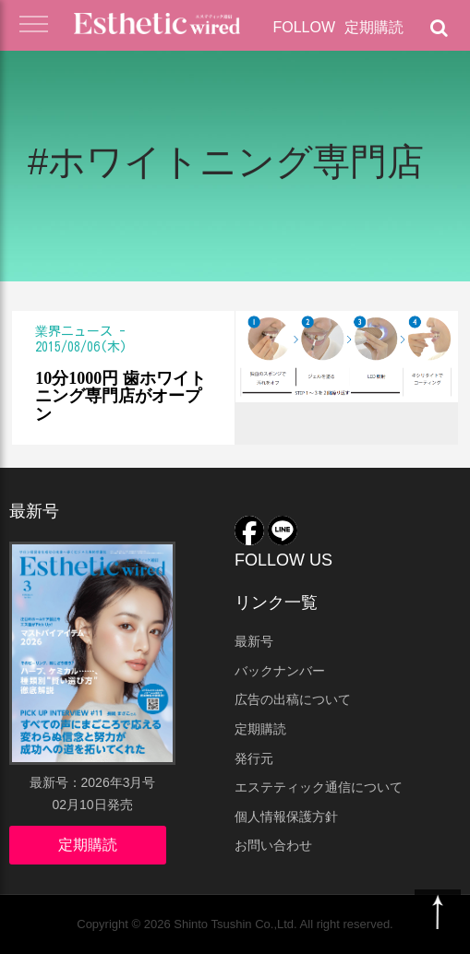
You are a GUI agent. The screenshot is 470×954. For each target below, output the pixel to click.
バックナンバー (280, 670)
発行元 (254, 758)
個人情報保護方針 (286, 816)
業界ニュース (74, 331)
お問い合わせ (273, 845)
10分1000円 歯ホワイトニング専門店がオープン (120, 397)
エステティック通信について (319, 787)
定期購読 (374, 27)
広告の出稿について (293, 699)
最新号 (254, 641)
